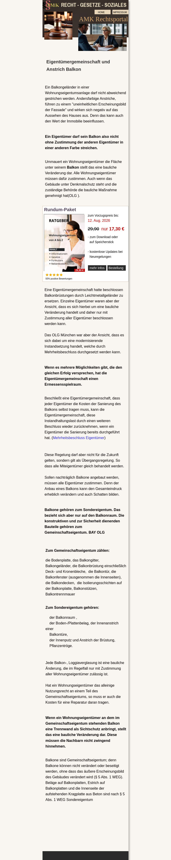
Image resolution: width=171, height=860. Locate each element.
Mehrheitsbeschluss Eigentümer (78, 438)
